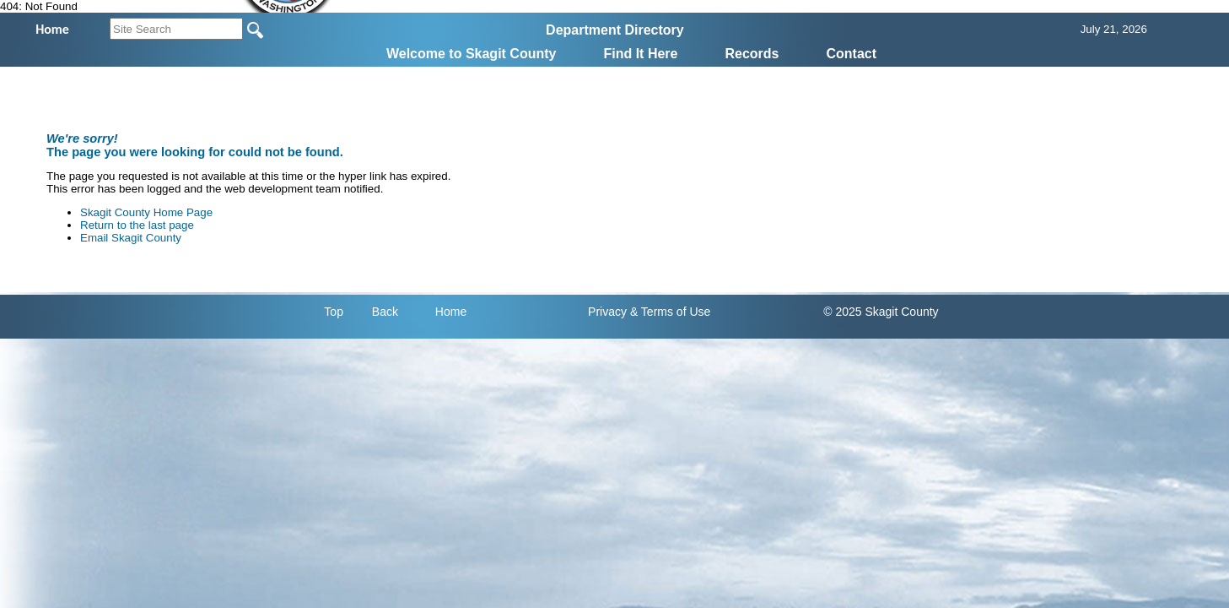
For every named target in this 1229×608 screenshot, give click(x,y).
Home (450, 311)
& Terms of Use (670, 311)
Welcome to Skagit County (471, 53)
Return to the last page (137, 225)
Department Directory (615, 30)
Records (752, 53)
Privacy (607, 311)
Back (385, 311)
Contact (852, 53)
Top (333, 311)
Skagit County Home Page (146, 212)
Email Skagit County (130, 237)
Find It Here (640, 53)
